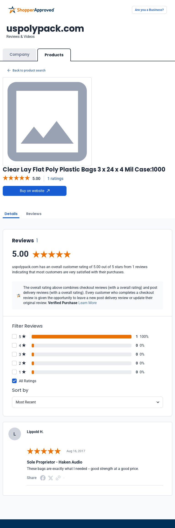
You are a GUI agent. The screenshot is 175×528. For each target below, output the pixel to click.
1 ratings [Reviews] (55, 178)
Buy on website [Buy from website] (35, 191)
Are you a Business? (149, 10)
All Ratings (27, 381)
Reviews (33, 213)
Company (19, 54)
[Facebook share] (43, 477)
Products (54, 55)
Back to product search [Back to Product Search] (26, 70)
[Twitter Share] (50, 477)
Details (11, 213)
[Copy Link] (58, 477)
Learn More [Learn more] (87, 303)
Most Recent (26, 402)
